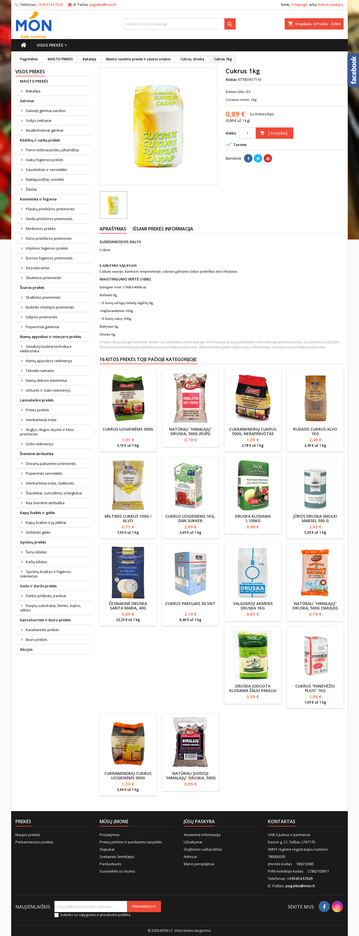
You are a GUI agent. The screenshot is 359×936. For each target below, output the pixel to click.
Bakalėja (33, 90)
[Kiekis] (247, 133)
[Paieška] (179, 23)
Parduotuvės (110, 863)
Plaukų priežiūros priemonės (50, 208)
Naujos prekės (27, 834)
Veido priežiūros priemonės (49, 218)
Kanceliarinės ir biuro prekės (45, 619)
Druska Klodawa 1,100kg (253, 518)
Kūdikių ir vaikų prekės (40, 140)
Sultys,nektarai (38, 120)
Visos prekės (50, 45)
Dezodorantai (37, 267)
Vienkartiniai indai (41, 419)
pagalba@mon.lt (103, 4)
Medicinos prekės (41, 228)
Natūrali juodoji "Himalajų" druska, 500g (190, 775)
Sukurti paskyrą (330, 4)
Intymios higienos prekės (47, 248)
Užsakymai (193, 841)
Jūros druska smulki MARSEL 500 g (315, 518)
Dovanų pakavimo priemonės (51, 463)
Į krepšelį (273, 133)
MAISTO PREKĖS (34, 81)
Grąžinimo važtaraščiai (203, 849)
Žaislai (31, 189)
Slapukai (107, 849)
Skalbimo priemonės (43, 297)
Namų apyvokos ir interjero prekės (50, 336)
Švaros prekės (32, 287)
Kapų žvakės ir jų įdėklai (46, 522)
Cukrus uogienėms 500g (128, 429)
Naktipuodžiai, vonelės (45, 179)
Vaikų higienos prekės (44, 159)
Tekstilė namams (40, 370)
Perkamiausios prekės (34, 841)
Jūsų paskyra (199, 821)
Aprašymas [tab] (113, 229)
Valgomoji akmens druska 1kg (253, 606)
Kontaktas (281, 821)
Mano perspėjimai (199, 863)
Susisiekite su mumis (117, 871)
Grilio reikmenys (40, 443)
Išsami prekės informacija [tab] (163, 229)
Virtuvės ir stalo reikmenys (48, 390)
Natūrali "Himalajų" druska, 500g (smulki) (315, 606)
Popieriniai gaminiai (42, 326)
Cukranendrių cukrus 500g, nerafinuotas (252, 431)
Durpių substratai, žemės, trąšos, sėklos (50, 608)
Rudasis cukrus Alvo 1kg (315, 431)
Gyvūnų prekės (33, 542)
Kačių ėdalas (36, 561)
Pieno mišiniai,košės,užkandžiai (52, 149)
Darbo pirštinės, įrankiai (46, 595)
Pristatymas (110, 834)
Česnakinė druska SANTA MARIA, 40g (128, 606)
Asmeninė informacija (202, 834)
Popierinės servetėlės (44, 473)
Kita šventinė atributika (45, 502)
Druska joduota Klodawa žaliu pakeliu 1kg (253, 690)
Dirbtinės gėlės (38, 532)
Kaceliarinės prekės (42, 629)
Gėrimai (27, 100)
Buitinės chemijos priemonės (50, 307)
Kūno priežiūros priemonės (49, 238)
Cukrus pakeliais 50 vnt (190, 603)
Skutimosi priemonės (43, 277)
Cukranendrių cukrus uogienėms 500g (127, 775)
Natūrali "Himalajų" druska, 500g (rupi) (190, 431)
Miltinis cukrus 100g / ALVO (128, 518)
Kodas (231, 79)
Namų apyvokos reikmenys (49, 360)
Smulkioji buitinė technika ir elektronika (46, 348)
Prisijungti (300, 4)
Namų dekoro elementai (46, 380)
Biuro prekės (36, 639)
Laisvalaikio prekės (37, 400)
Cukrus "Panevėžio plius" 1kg (315, 688)
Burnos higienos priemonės (49, 258)
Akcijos (26, 649)
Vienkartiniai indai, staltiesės (50, 483)
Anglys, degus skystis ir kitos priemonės (47, 432)
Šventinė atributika (37, 453)
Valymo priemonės (41, 316)
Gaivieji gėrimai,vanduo (46, 110)
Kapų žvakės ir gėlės (37, 512)
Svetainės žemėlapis (117, 856)
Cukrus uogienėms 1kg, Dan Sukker (190, 518)
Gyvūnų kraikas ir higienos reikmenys (45, 574)
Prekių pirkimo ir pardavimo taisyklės (131, 841)
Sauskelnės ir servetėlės (46, 169)
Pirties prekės (37, 409)
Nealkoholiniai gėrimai (44, 130)
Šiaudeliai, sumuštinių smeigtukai (54, 493)
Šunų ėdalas (36, 551)
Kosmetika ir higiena (38, 199)
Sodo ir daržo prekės (38, 585)
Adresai (190, 856)
